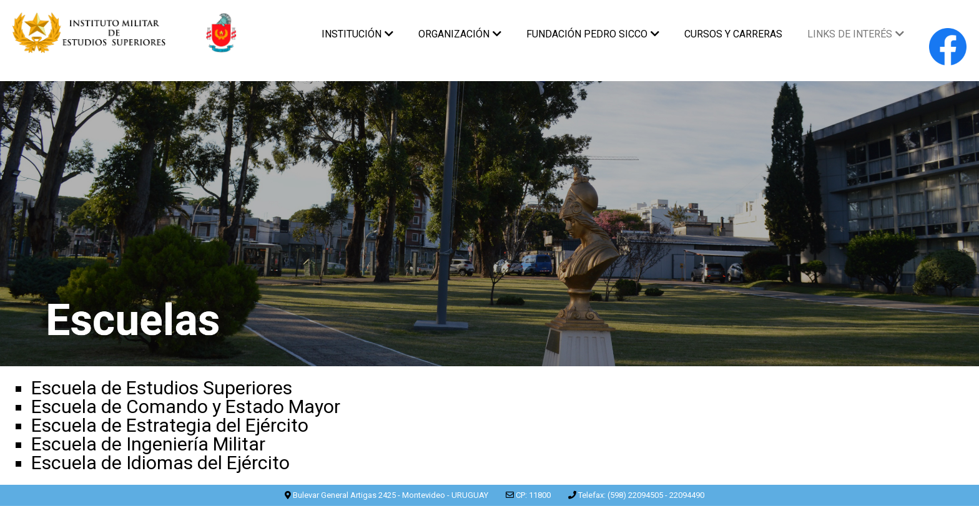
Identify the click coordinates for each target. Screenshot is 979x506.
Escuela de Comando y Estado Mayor (185, 406)
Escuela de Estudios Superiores (161, 388)
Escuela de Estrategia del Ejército (169, 425)
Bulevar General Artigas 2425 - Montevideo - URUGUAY (390, 495)
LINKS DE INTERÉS (855, 34)
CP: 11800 (533, 495)
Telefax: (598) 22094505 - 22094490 (641, 495)
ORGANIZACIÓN (459, 34)
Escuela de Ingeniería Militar (148, 444)
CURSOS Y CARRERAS (733, 34)
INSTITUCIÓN (357, 34)
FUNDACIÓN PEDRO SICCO (592, 34)
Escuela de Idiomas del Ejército (160, 463)
